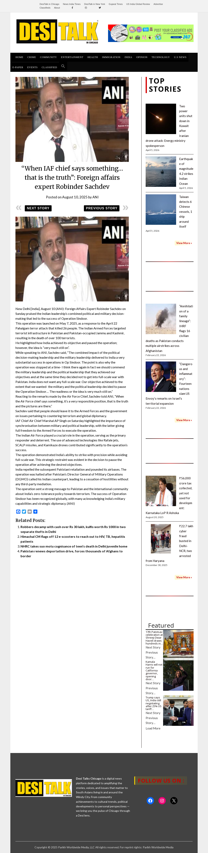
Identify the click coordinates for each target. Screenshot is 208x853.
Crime (31, 57)
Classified (49, 67)
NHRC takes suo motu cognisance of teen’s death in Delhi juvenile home (74, 546)
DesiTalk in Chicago (49, 4)
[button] (63, 66)
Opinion (141, 57)
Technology (161, 57)
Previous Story (101, 208)
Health (92, 57)
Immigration (111, 57)
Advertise (158, 4)
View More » (184, 243)
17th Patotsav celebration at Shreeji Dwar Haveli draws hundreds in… (154, 637)
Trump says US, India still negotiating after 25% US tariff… (153, 703)
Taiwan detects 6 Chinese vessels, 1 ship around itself (185, 211)
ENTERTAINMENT (72, 57)
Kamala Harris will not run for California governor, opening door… (154, 670)
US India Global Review (138, 4)
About (57, 7)
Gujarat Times (115, 4)
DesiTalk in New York (94, 4)
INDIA (128, 57)
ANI (95, 197)
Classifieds (45, 7)
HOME (19, 57)
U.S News (180, 57)
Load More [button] (153, 728)
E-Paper (17, 67)
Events (32, 67)
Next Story (38, 208)
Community (48, 57)
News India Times (72, 4)
